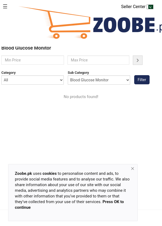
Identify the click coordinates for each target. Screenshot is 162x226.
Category (8, 73)
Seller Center (137, 6)
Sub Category (78, 73)
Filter (142, 80)
